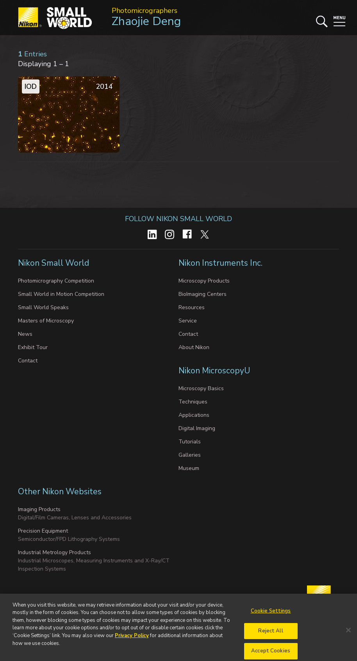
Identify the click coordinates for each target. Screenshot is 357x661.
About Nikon (193, 347)
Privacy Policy (132, 641)
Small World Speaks (43, 307)
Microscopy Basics (201, 388)
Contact (27, 360)
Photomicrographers (144, 10)
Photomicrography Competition (56, 281)
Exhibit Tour (33, 347)
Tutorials (189, 441)
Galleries (189, 455)
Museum (188, 468)
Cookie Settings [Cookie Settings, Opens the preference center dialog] (271, 616)
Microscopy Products (204, 281)
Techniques (192, 401)
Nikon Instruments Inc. (221, 263)
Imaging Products (39, 509)
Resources (191, 307)
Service (187, 320)
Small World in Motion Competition (61, 294)
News (25, 334)
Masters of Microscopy (46, 320)
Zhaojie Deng (146, 21)
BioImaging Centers (202, 294)
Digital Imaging (196, 428)
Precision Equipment (43, 531)
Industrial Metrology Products (54, 552)
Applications (193, 415)
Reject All (270, 635)
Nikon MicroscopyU (214, 370)
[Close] (348, 635)
